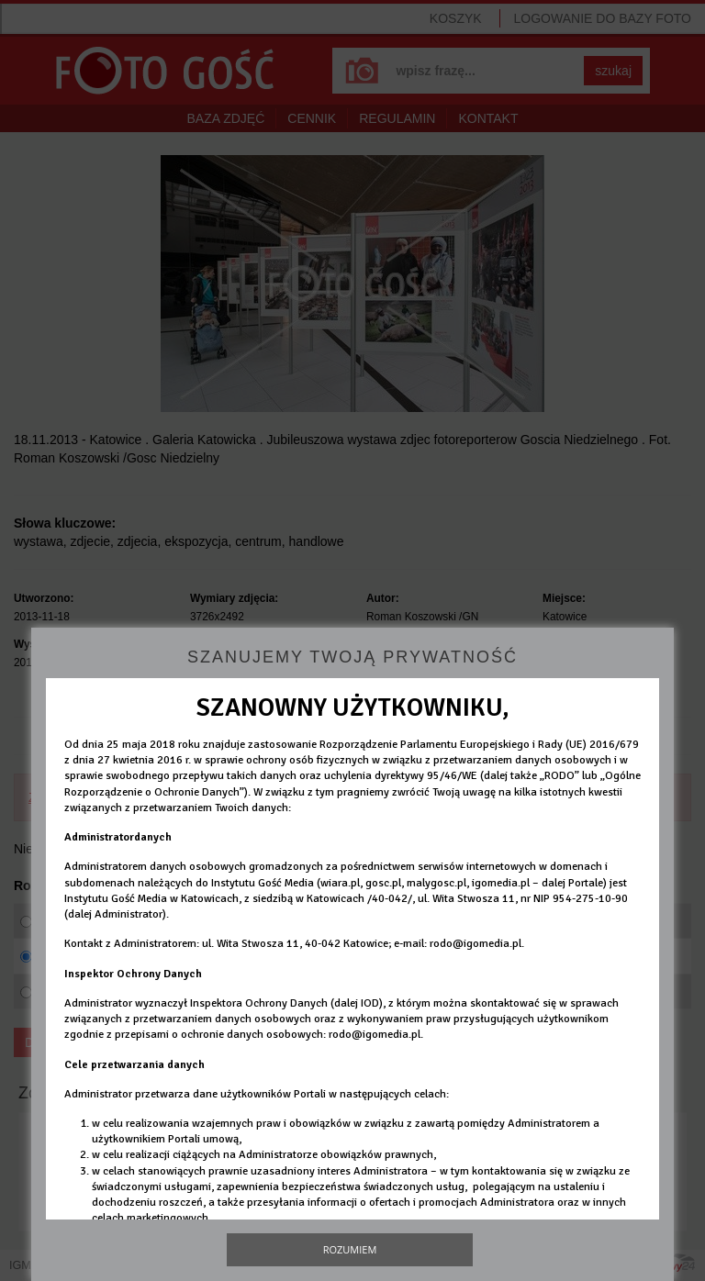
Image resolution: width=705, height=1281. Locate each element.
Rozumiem (350, 1249)
